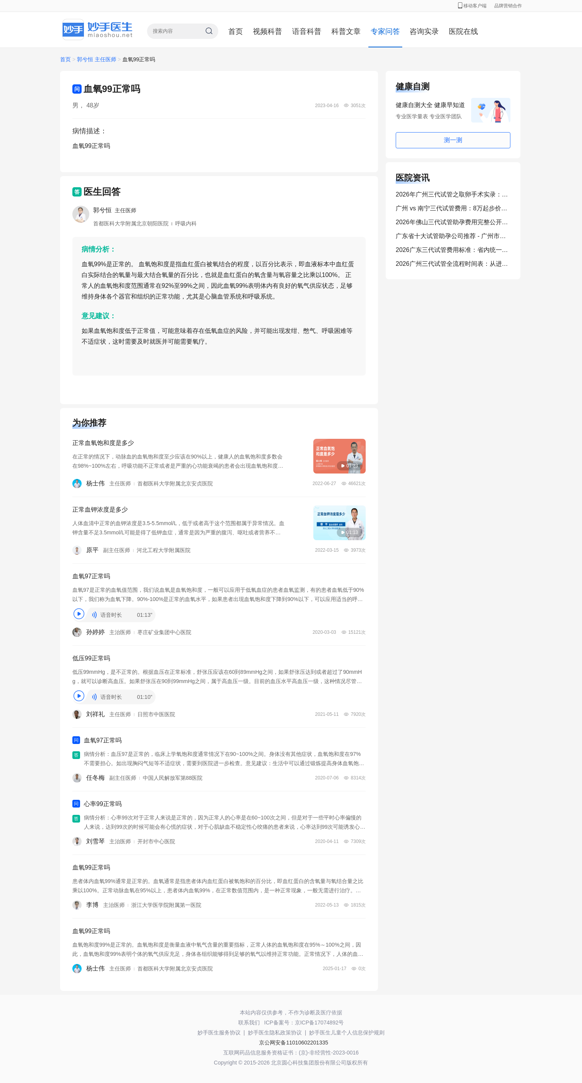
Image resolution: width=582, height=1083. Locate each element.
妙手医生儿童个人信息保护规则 (347, 1032)
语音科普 (306, 31)
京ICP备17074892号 (319, 1022)
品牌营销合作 (508, 5)
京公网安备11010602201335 (293, 1042)
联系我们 (249, 1022)
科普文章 (346, 31)
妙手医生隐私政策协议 (275, 1032)
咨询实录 (424, 31)
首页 (235, 31)
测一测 (453, 140)
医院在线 (463, 31)
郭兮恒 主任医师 (97, 59)
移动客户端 (472, 5)
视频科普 (267, 31)
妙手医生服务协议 (219, 1032)
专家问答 (385, 31)
